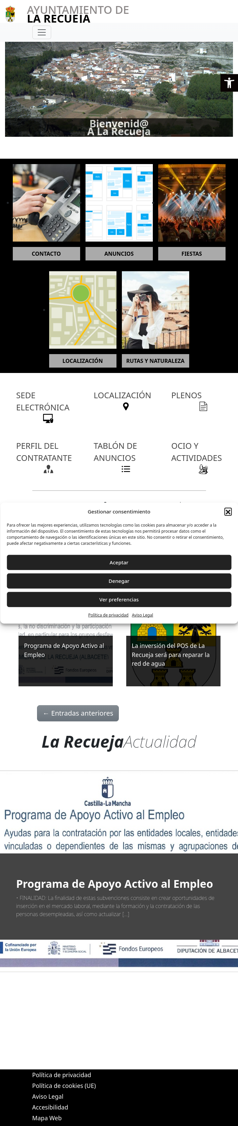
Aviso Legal (142, 615)
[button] (229, 83)
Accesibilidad (50, 1107)
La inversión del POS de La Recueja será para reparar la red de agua (170, 654)
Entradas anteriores (78, 713)
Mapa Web (47, 1118)
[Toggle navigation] (41, 32)
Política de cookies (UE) (64, 1086)
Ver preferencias (119, 599)
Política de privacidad (108, 615)
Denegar (119, 580)
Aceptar (119, 562)
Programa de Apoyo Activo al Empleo (114, 883)
